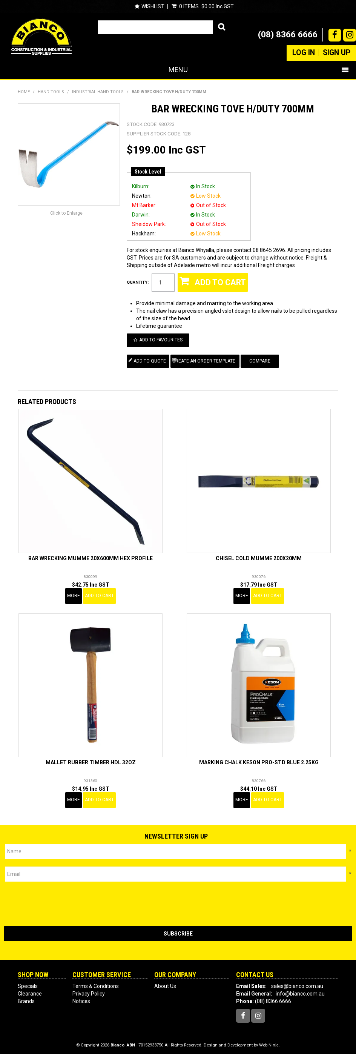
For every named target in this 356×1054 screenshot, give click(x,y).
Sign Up (336, 53)
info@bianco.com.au (300, 991)
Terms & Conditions (95, 983)
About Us (165, 983)
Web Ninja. (269, 1042)
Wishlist (152, 6)
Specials (28, 983)
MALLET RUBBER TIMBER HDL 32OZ (91, 760)
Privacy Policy (88, 991)
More (73, 593)
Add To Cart (99, 593)
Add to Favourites (163, 339)
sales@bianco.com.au (297, 983)
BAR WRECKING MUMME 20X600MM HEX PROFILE (90, 556)
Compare (264, 358)
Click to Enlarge (66, 213)
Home (24, 91)
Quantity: (138, 282)
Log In (303, 53)
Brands (26, 999)
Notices (81, 999)
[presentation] (61, 901)
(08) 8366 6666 (288, 34)
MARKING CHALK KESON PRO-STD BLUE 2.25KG (259, 760)
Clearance (30, 991)
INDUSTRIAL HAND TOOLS (98, 91)
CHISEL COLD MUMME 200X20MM (259, 556)
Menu (178, 70)
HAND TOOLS (51, 91)
